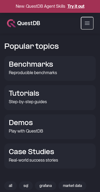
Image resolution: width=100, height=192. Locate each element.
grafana (45, 185)
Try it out (76, 6)
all (10, 185)
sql (25, 185)
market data (72, 185)
